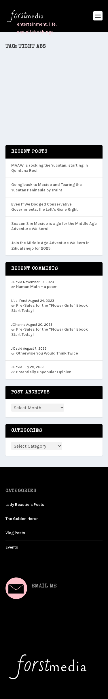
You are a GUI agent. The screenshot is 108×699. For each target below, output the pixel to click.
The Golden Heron (22, 518)
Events (11, 547)
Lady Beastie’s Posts (24, 504)
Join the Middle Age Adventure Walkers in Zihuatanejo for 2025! (50, 245)
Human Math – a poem (37, 286)
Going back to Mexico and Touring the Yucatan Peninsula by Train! (46, 187)
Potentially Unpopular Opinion (43, 372)
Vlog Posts (15, 532)
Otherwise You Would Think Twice (47, 353)
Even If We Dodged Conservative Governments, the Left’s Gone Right (44, 207)
